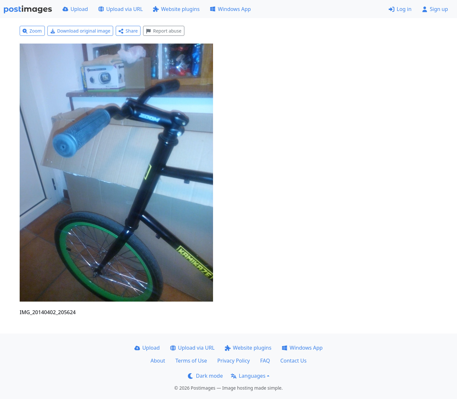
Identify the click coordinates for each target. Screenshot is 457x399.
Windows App (230, 9)
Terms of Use (191, 360)
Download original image (80, 31)
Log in (400, 9)
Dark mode (205, 375)
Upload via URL (120, 9)
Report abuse (163, 31)
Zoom (32, 31)
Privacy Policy (233, 360)
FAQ (265, 360)
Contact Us (293, 360)
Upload (75, 9)
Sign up (435, 9)
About (158, 360)
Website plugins (176, 9)
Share (128, 31)
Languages (248, 375)
